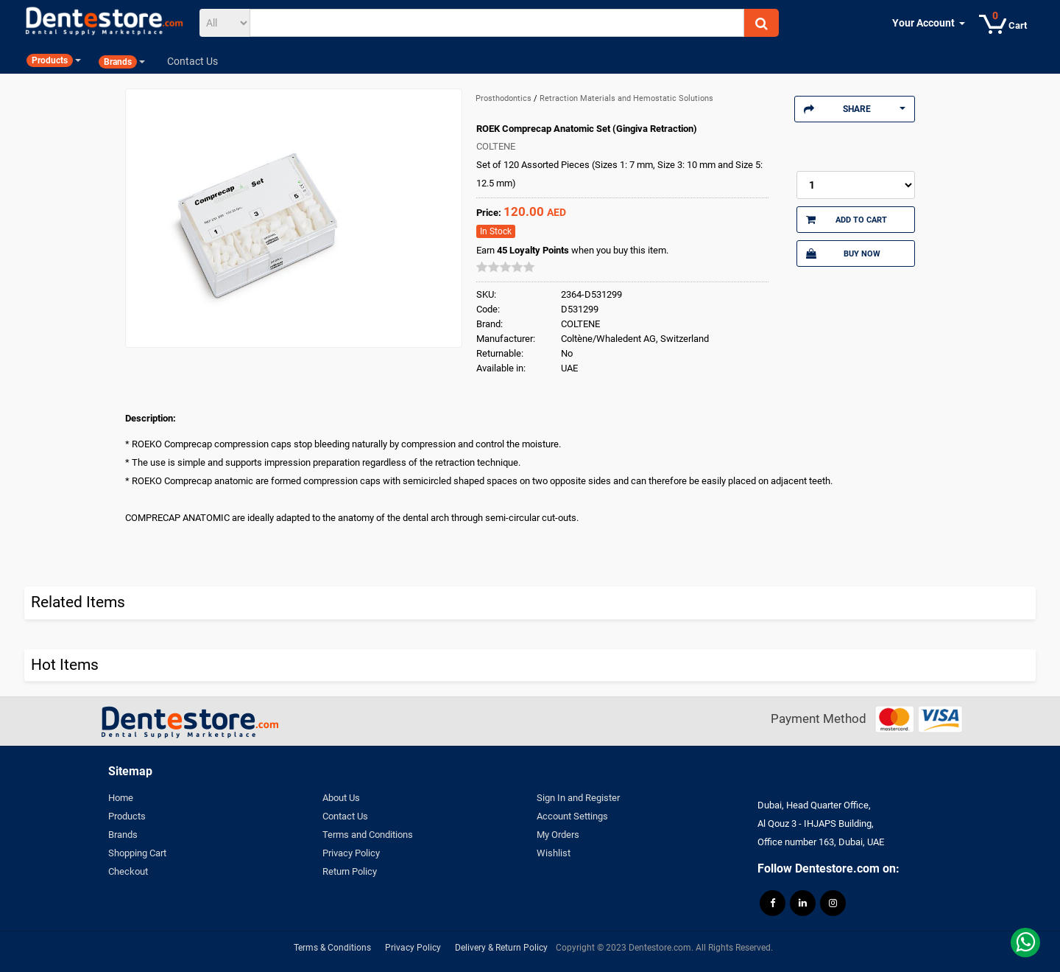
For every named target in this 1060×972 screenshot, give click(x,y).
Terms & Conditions (332, 948)
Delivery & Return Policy (501, 948)
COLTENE (495, 146)
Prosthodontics (505, 98)
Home (120, 797)
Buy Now (843, 253)
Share (854, 109)
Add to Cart (846, 219)
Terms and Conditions (367, 834)
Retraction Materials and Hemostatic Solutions (626, 98)
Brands (123, 834)
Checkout (128, 871)
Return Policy (349, 871)
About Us (341, 797)
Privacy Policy (351, 853)
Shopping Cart (137, 853)
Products (127, 816)
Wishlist (553, 853)
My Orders (558, 834)
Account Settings (572, 816)
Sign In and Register (578, 797)
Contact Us (345, 816)
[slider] (505, 267)
